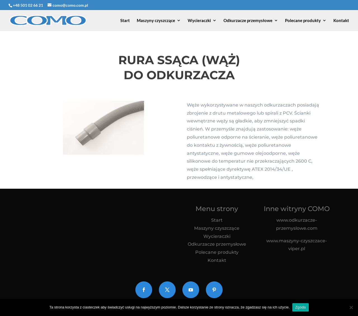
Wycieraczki (199, 20)
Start (125, 20)
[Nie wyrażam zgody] (351, 307)
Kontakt (341, 20)
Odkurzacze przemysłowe (247, 20)
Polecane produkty (303, 20)
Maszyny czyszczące (156, 20)
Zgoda (300, 307)
